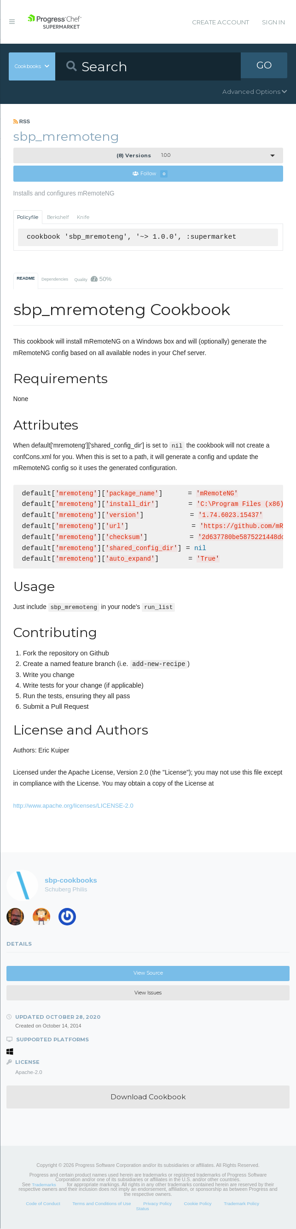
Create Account (220, 22)
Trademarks (44, 1185)
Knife (83, 217)
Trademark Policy (241, 1203)
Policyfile (27, 217)
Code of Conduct (43, 1203)
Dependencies (54, 279)
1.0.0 (143, 155)
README (26, 278)
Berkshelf (58, 217)
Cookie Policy (198, 1203)
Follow (150, 174)
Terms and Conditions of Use (101, 1203)
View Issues (148, 993)
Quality (92, 279)
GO (264, 66)
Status (142, 1209)
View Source (148, 973)
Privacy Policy (157, 1203)
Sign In (273, 22)
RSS (21, 121)
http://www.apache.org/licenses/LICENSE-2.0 (73, 806)
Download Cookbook (148, 1097)
